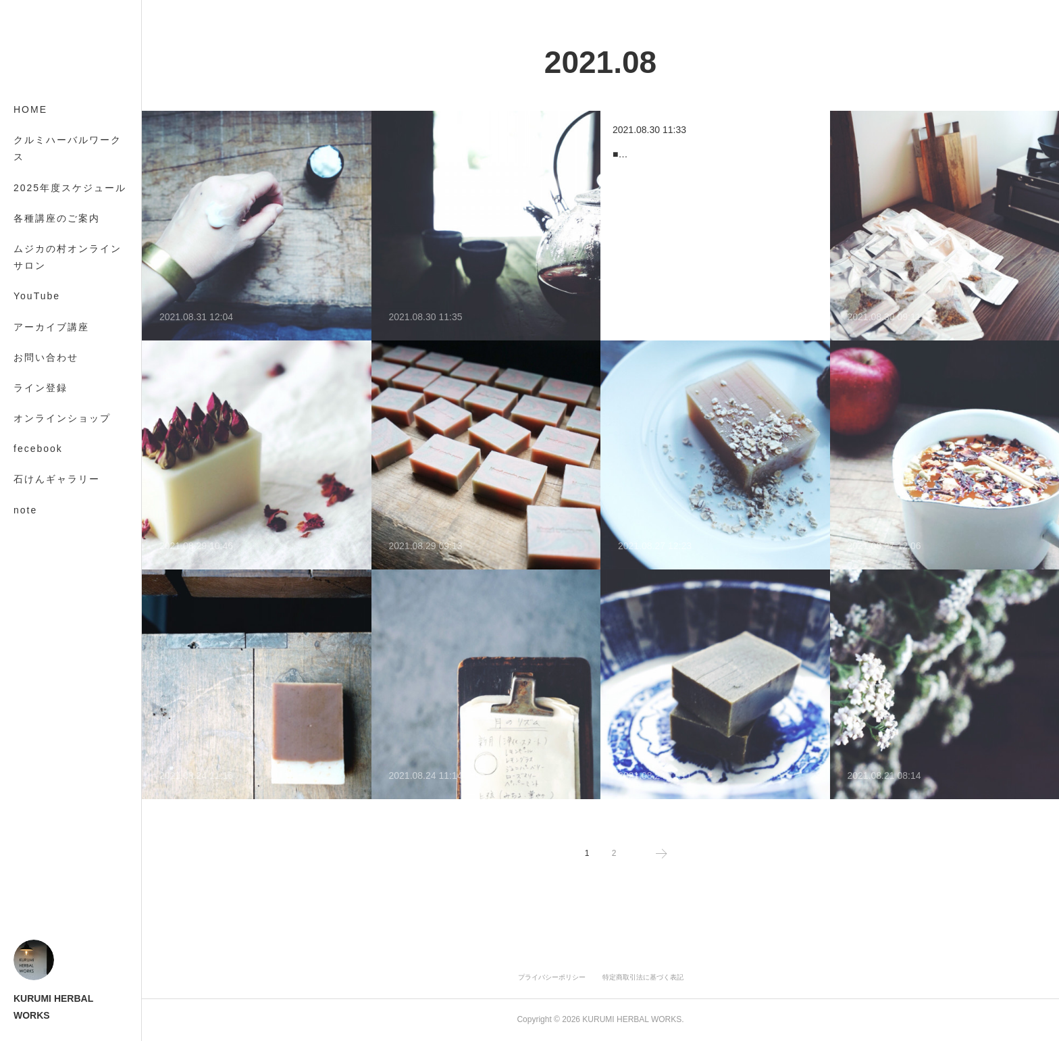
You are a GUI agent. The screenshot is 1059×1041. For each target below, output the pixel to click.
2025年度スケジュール (70, 187)
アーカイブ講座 (51, 327)
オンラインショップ (62, 418)
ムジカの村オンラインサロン (68, 257)
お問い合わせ (46, 357)
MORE (30, 479)
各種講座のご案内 (57, 218)
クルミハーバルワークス (68, 148)
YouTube (37, 295)
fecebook (38, 448)
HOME (30, 109)
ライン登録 (41, 387)
